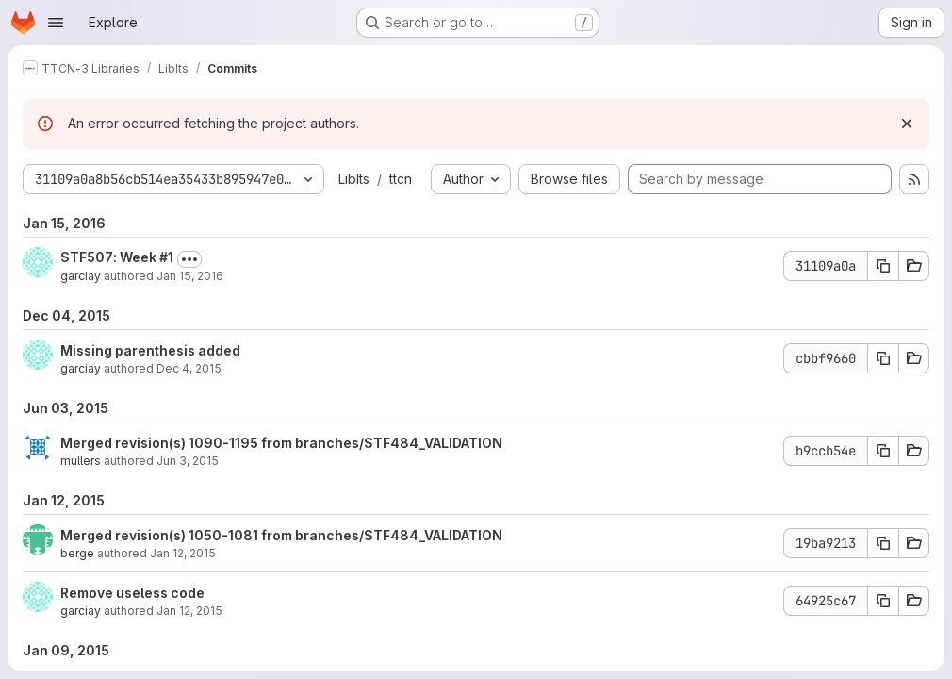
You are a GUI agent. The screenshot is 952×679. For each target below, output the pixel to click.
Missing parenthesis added (150, 350)
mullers (80, 461)
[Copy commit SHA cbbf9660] (883, 358)
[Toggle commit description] (189, 259)
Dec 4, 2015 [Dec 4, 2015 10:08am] (189, 368)
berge (77, 553)
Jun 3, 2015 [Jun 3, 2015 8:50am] (187, 461)
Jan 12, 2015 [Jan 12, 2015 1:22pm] (183, 553)
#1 (166, 257)
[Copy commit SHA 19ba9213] (883, 543)
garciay (80, 276)
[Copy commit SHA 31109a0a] (883, 266)
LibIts (353, 179)
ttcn (400, 179)
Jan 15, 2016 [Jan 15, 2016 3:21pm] (189, 276)
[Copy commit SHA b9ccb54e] (883, 451)
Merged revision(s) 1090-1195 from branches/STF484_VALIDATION (281, 443)
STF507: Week (109, 257)
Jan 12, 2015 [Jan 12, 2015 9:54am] (189, 611)
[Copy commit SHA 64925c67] (883, 601)
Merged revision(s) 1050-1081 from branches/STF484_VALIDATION (281, 535)
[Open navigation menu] (56, 23)
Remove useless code (132, 593)
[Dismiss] (906, 123)
